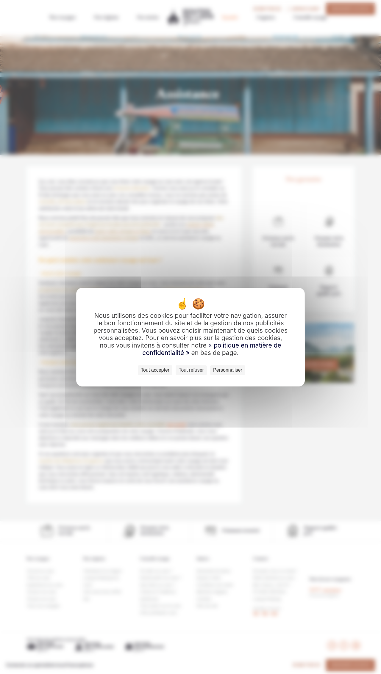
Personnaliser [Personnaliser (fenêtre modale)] (227, 370)
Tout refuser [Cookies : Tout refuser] (191, 370)
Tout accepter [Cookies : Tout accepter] (155, 370)
